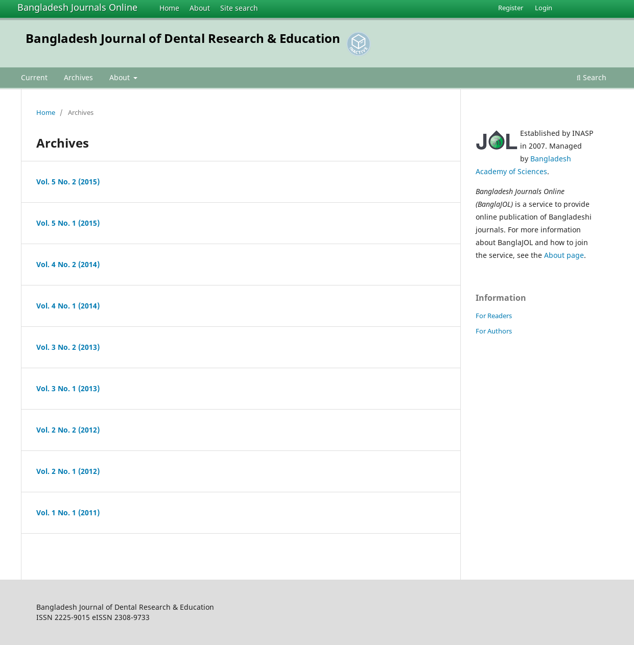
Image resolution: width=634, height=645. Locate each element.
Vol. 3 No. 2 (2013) (68, 347)
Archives (78, 77)
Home (169, 8)
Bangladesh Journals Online (77, 7)
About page (564, 255)
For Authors (494, 331)
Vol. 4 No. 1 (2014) (68, 305)
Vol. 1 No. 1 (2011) (68, 512)
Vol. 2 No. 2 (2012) (68, 430)
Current (34, 77)
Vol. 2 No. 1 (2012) (68, 471)
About (200, 8)
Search (591, 77)
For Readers (494, 315)
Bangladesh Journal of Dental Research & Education (183, 38)
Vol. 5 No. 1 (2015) (68, 223)
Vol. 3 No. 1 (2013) (68, 388)
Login (543, 7)
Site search (239, 8)
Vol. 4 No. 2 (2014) (68, 264)
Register (510, 7)
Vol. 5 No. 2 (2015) (68, 181)
